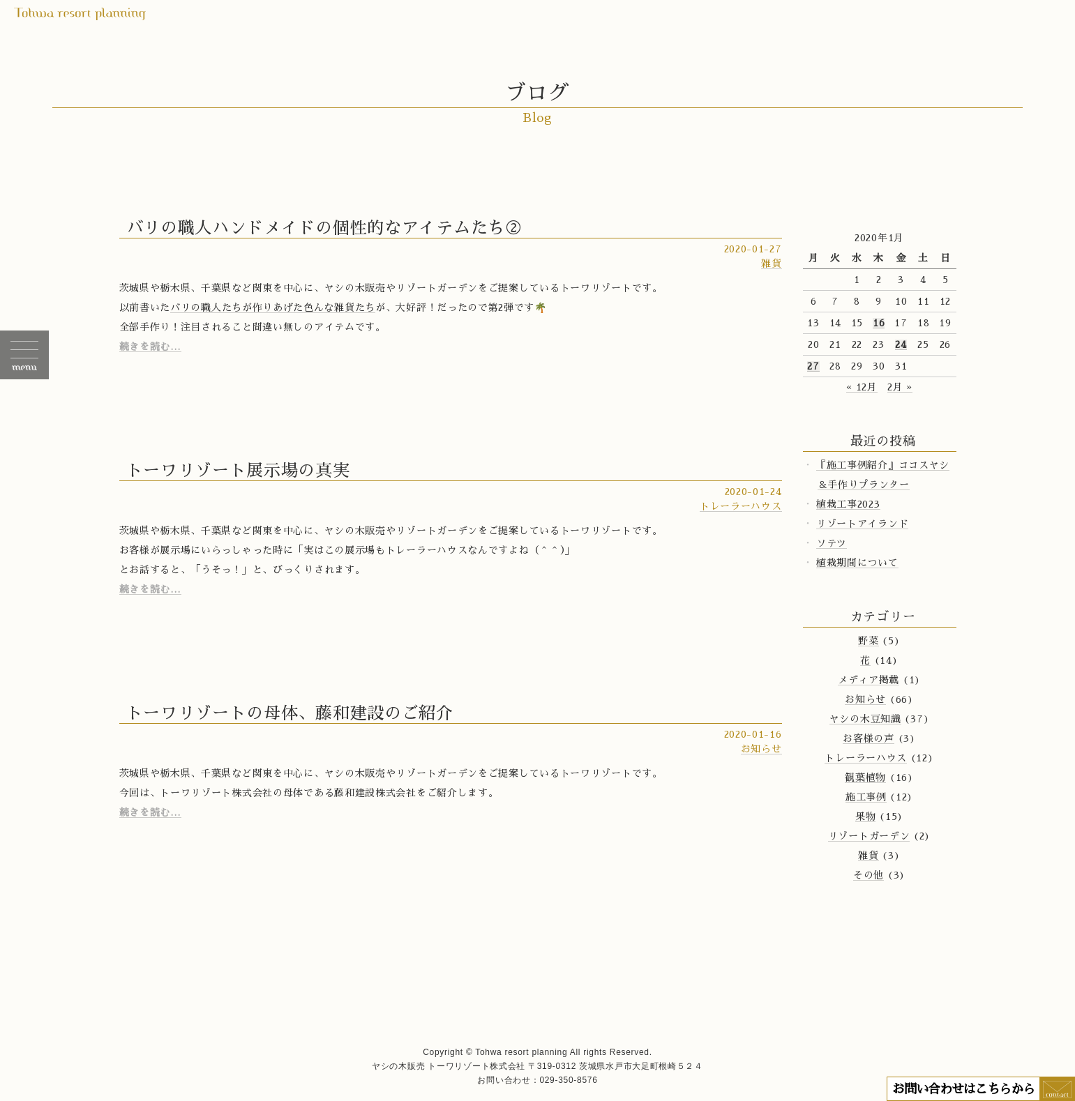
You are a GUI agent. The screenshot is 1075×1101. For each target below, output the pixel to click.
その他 (868, 875)
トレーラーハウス (741, 506)
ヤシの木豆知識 (865, 719)
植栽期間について (857, 563)
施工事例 (866, 797)
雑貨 (771, 263)
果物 (865, 816)
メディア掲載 (868, 680)
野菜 (868, 641)
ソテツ (831, 543)
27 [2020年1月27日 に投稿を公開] (813, 366)
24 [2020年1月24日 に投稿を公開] (900, 344)
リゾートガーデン (869, 836)
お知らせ (761, 749)
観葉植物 (865, 777)
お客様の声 (868, 738)
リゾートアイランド (862, 524)
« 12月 (862, 387)
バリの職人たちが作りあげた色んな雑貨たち (272, 307)
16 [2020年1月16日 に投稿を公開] (879, 323)
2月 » (899, 387)
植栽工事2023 (848, 504)
